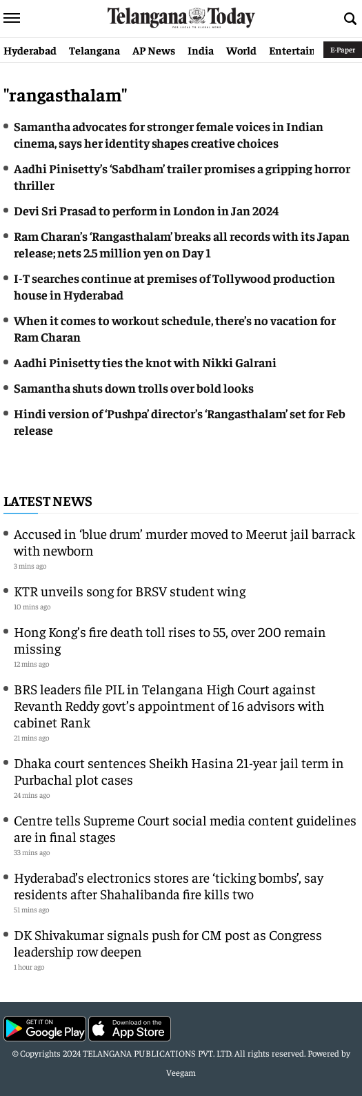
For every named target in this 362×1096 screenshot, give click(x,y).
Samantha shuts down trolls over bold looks (134, 387)
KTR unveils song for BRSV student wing (129, 590)
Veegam (181, 1072)
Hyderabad (30, 50)
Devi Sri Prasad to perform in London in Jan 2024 (146, 210)
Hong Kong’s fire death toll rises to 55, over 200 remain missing (170, 639)
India (201, 50)
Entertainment (305, 50)
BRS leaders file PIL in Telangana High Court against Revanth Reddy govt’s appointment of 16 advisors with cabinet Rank (169, 705)
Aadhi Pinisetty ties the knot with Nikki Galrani (145, 362)
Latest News (47, 500)
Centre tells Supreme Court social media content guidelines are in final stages (185, 828)
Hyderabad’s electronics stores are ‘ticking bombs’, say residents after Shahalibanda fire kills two (168, 885)
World (241, 50)
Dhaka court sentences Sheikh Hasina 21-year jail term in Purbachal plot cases (179, 770)
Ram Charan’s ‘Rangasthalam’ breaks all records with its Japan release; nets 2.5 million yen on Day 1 (182, 244)
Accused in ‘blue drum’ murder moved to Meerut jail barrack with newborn (184, 541)
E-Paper (342, 49)
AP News (153, 50)
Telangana (94, 50)
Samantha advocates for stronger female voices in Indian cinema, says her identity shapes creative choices (168, 134)
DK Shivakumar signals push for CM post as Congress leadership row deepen (168, 942)
